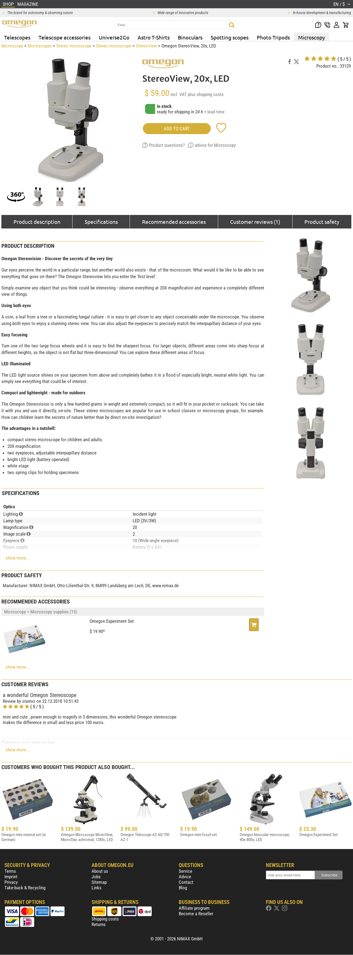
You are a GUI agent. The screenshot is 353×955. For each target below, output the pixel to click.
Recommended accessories (174, 221)
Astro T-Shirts (154, 37)
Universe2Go (114, 37)
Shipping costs (105, 919)
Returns (99, 924)
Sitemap (99, 882)
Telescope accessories (64, 37)
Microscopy (311, 37)
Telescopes (17, 37)
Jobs (96, 876)
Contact (186, 882)
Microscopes (40, 46)
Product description (37, 221)
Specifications (101, 221)
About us (100, 871)
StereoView (146, 46)
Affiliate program (194, 908)
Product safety (321, 221)
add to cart (177, 128)
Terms (10, 871)
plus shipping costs (206, 94)
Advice (185, 876)
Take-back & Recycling (25, 887)
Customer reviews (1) (255, 221)
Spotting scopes (229, 37)
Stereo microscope (74, 46)
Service (185, 871)
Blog (183, 887)
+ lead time (214, 112)
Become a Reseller (196, 913)
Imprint (10, 876)
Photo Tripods (273, 37)
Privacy (11, 882)
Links (96, 887)
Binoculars (190, 37)
